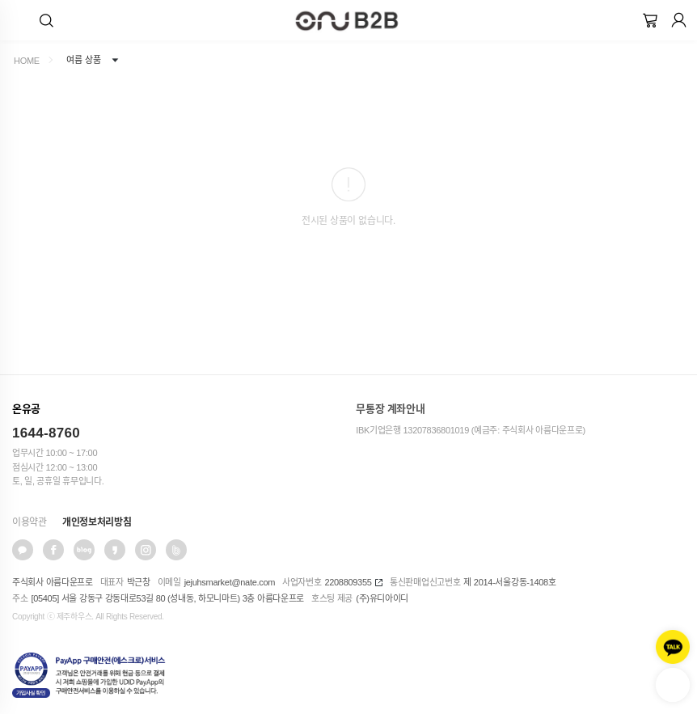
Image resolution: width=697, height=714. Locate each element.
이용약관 (29, 522)
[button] (46, 20)
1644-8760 (46, 433)
